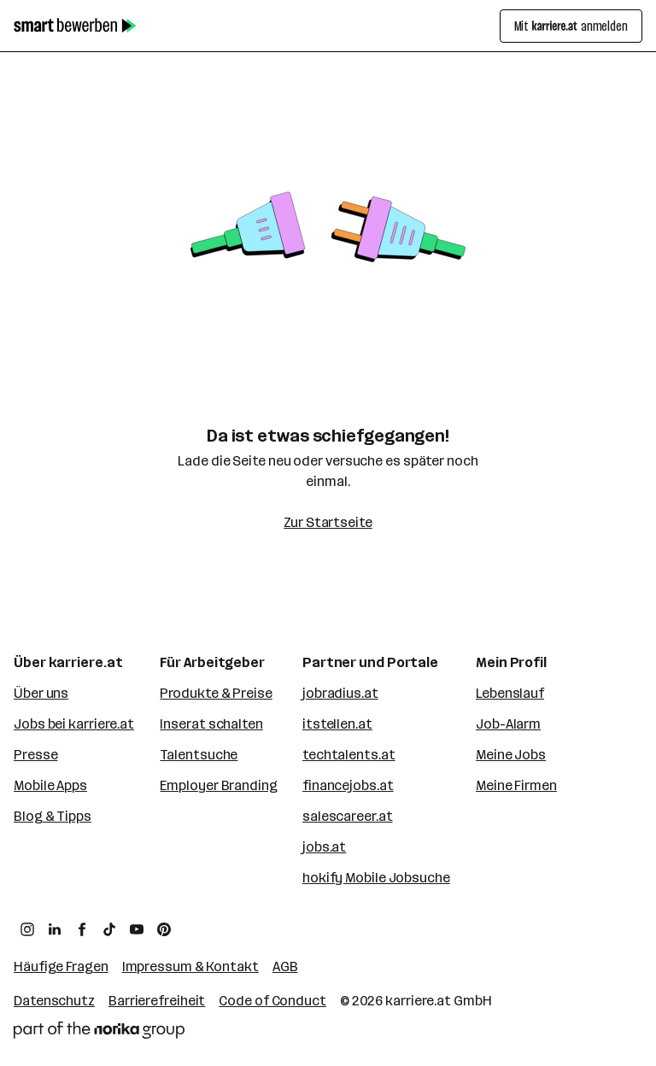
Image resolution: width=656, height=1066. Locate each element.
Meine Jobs (511, 755)
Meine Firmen (516, 785)
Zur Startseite (328, 522)
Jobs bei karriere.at (74, 724)
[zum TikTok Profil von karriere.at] (109, 929)
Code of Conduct (272, 1001)
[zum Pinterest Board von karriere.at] (164, 929)
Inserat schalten (211, 724)
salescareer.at (347, 816)
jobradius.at (340, 693)
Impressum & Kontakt (190, 966)
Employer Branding (218, 785)
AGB (285, 966)
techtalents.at (348, 755)
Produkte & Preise (216, 693)
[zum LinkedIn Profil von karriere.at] (54, 929)
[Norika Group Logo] (99, 1030)
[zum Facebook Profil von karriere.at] (82, 929)
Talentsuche (198, 755)
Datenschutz (54, 1001)
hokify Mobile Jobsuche (376, 878)
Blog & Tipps (52, 816)
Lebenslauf (510, 693)
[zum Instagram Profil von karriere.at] (27, 929)
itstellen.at (337, 724)
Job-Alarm (508, 724)
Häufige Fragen (61, 966)
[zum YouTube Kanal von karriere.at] (136, 929)
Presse (35, 755)
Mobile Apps (50, 785)
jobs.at (324, 847)
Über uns (41, 693)
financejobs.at (348, 785)
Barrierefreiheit (156, 1001)
